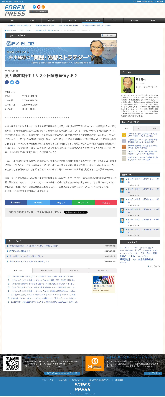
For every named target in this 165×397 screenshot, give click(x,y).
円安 (142, 253)
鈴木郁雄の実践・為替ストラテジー (96, 25)
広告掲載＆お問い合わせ (143, 1)
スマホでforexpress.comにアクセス (62, 373)
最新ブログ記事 (46, 270)
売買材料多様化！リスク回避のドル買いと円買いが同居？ (34, 246)
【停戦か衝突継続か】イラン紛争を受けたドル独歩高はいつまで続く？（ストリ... (43, 284)
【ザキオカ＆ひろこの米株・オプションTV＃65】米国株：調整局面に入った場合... (43, 291)
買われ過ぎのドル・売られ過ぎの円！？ (26, 256)
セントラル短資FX (146, 248)
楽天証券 (123, 262)
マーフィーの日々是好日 (68, 25)
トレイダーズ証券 (126, 250)
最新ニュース (19, 270)
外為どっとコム (127, 256)
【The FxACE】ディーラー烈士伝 (18, 25)
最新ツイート (75, 270)
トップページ (11, 30)
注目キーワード (103, 270)
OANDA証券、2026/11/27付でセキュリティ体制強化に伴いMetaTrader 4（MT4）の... (44, 302)
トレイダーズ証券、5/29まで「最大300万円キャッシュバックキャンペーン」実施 (43, 295)
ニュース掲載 (47, 380)
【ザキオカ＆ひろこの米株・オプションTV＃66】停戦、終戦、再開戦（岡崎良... (43, 280)
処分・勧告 (151, 253)
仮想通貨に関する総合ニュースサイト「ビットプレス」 (134, 357)
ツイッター (133, 20)
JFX (121, 248)
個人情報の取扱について (99, 380)
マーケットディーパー (129, 253)
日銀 (134, 259)
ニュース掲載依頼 (39, 11)
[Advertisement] (113, 10)
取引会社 (51, 20)
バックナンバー (108, 35)
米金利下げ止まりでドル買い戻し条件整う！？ (29, 261)
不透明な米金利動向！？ (19, 251)
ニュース (32, 20)
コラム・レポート (92, 20)
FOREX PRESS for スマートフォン (41, 357)
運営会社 (159, 1)
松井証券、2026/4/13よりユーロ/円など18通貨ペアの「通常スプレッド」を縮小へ (43, 298)
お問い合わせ (77, 380)
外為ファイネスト (143, 256)
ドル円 (138, 250)
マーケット (71, 20)
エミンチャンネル (131, 248)
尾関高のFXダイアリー (45, 25)
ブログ (113, 20)
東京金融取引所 (145, 259)
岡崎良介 (125, 259)
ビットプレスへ (153, 373)
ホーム (12, 20)
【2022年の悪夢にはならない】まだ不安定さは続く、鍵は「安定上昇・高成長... (42, 276)
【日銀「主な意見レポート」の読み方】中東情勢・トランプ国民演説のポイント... (43, 287)
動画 (153, 20)
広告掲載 (63, 380)
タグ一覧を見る (154, 266)
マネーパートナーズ (150, 250)
